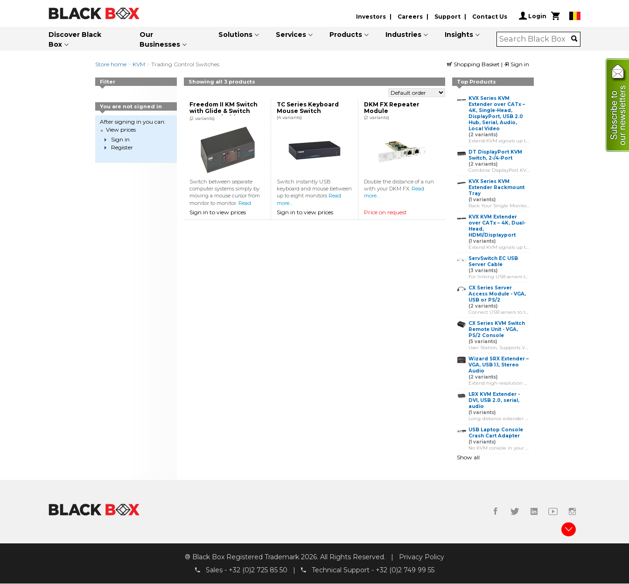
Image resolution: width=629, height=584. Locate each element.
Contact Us (489, 16)
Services (291, 34)
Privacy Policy (421, 557)
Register (122, 147)
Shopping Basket (474, 64)
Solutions (235, 34)
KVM (139, 64)
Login (532, 15)
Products (345, 34)
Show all (468, 457)
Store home (110, 64)
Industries (403, 34)
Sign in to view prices (217, 212)
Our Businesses (160, 39)
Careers (410, 16)
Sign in (516, 64)
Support (447, 16)
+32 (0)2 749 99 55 (405, 570)
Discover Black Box (75, 39)
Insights (459, 34)
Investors (371, 16)
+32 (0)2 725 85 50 (258, 570)
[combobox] (535, 39)
